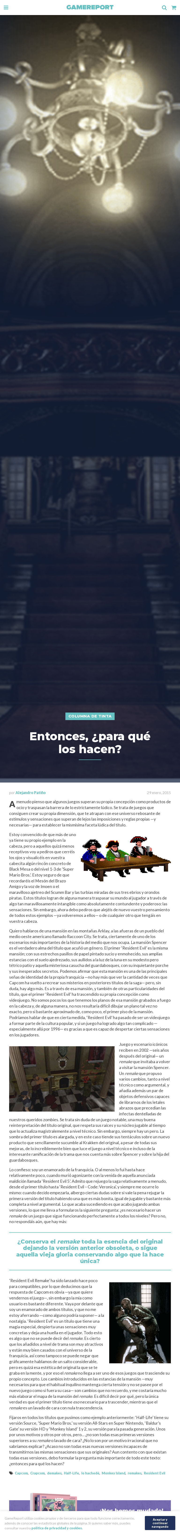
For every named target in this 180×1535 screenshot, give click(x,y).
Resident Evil (154, 1473)
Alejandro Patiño (30, 792)
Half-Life (71, 1473)
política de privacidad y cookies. (57, 1528)
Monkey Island (113, 1473)
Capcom (21, 1473)
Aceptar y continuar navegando (160, 1522)
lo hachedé (90, 1473)
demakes (54, 1473)
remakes (135, 1473)
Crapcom (37, 1473)
